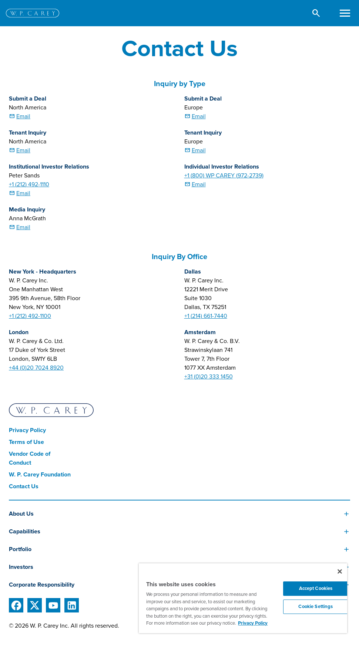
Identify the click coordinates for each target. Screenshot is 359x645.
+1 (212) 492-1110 (29, 184)
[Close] (340, 571)
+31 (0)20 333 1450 (208, 376)
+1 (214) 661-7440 (205, 316)
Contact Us (23, 486)
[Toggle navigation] (345, 13)
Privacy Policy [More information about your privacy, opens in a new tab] (253, 623)
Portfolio (20, 549)
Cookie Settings (315, 607)
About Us (21, 513)
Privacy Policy (27, 430)
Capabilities (24, 531)
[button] (316, 13)
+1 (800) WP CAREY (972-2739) (224, 175)
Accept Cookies (316, 588)
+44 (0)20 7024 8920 (36, 367)
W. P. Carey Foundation (40, 474)
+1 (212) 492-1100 (30, 316)
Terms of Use (26, 442)
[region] (243, 598)
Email (23, 116)
